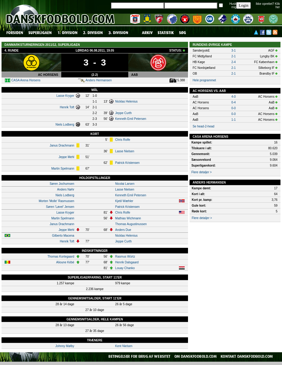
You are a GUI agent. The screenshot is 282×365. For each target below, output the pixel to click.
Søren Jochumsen (62, 183)
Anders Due (123, 230)
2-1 (233, 56)
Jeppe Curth (123, 113)
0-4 (233, 102)
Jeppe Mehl (66, 157)
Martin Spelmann (62, 168)
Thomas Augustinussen (131, 224)
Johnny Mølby (64, 346)
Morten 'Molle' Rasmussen (56, 201)
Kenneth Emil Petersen (130, 118)
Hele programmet (204, 80)
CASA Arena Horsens (26, 80)
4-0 (233, 96)
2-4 (233, 62)
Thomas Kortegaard (60, 256)
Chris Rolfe (122, 139)
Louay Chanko (125, 268)
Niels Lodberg (64, 124)
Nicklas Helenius (126, 101)
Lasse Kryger (65, 95)
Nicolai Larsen (124, 183)
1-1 (233, 119)
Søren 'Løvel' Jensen (60, 206)
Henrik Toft (67, 107)
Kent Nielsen (124, 346)
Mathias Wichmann (128, 218)
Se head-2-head (203, 126)
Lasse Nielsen (124, 151)
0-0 (233, 108)
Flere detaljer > (201, 172)
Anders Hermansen (99, 80)
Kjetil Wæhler (124, 201)
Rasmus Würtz (125, 256)
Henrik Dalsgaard (127, 262)
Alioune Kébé (65, 262)
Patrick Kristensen (127, 162)
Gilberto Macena (63, 235)
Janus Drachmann (62, 145)
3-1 (233, 50)
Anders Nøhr (65, 189)
